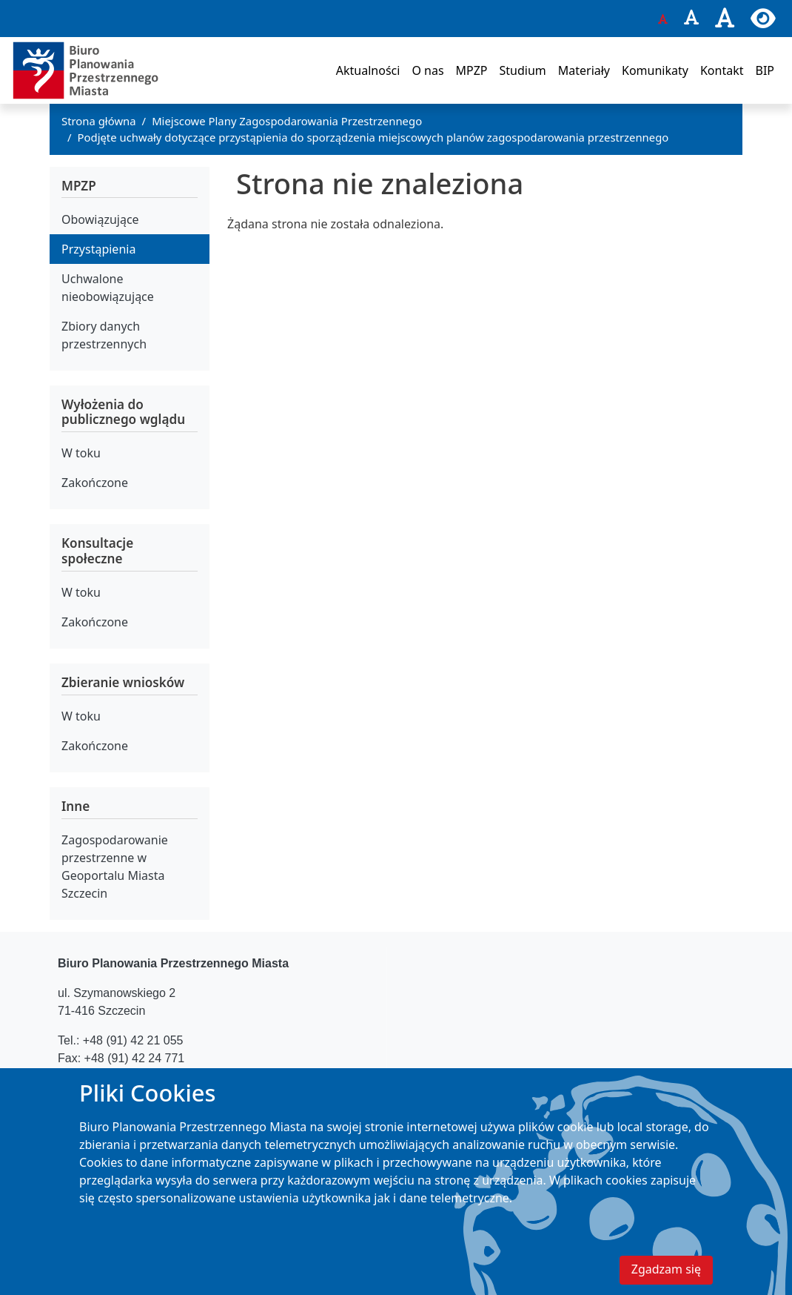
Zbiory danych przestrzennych (104, 335)
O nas (427, 70)
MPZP (472, 70)
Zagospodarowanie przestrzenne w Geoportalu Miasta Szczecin (114, 866)
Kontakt (722, 70)
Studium (522, 70)
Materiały (584, 70)
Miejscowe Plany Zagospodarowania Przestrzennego (287, 120)
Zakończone (94, 482)
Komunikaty (655, 70)
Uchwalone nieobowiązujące (107, 288)
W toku (81, 453)
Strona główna (98, 120)
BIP (764, 70)
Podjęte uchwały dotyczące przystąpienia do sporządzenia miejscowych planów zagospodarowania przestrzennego (373, 137)
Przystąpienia (98, 249)
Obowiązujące (100, 219)
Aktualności (368, 70)
